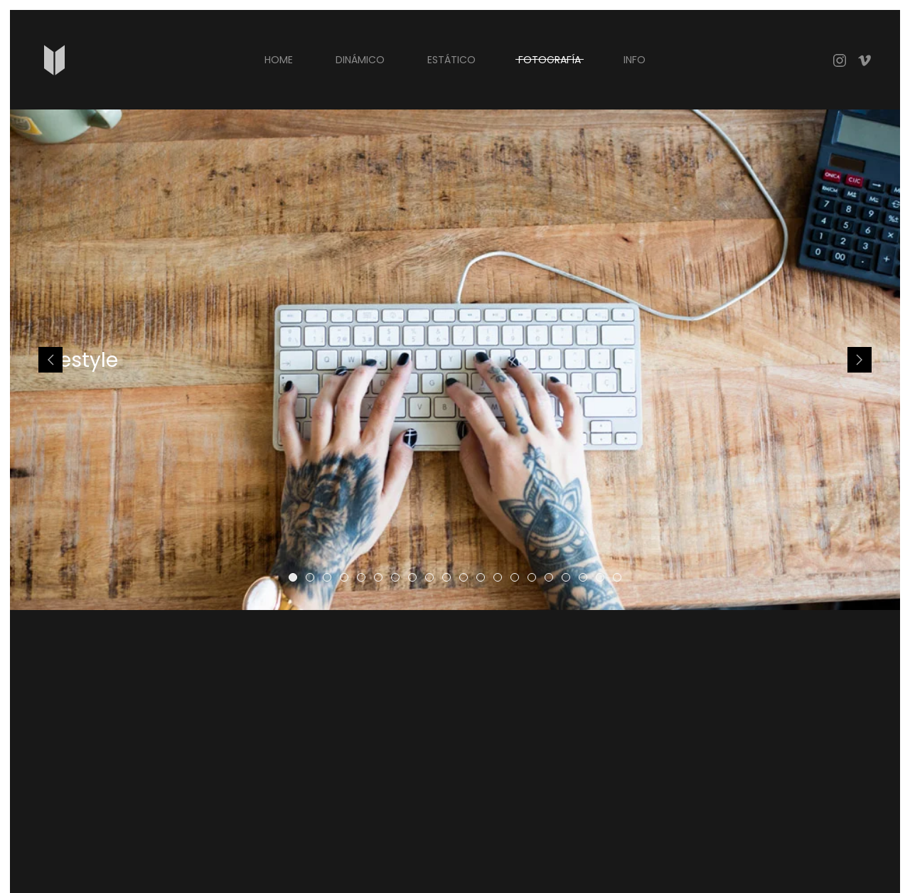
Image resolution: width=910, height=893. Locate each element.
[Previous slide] (50, 360)
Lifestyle (296, 578)
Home (278, 60)
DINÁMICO (360, 60)
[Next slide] (859, 360)
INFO (634, 60)
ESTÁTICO (451, 60)
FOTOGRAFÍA (549, 60)
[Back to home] (54, 59)
